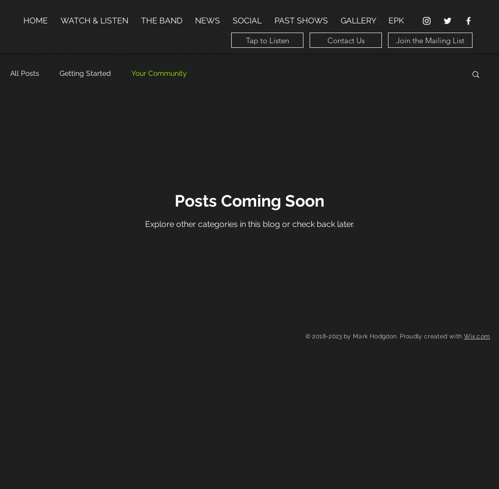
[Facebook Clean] (468, 21)
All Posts (24, 73)
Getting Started (85, 73)
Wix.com (477, 336)
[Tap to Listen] (267, 40)
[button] (476, 75)
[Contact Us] (346, 40)
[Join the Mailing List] (430, 40)
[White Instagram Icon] (427, 21)
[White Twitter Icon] (447, 21)
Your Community (159, 73)
